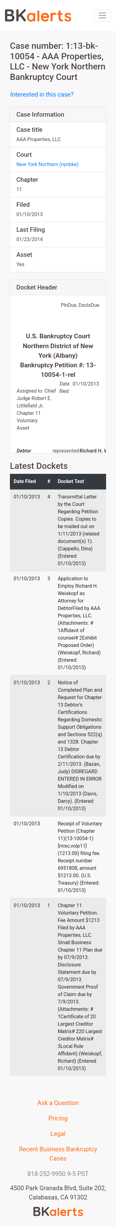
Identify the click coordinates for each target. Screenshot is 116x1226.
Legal (57, 1133)
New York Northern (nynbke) (47, 164)
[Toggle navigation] (102, 15)
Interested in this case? (42, 94)
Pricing (58, 1118)
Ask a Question (58, 1103)
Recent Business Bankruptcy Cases (58, 1153)
